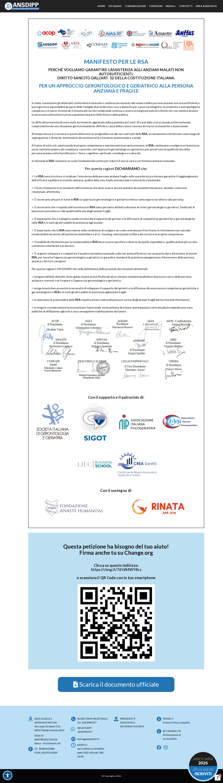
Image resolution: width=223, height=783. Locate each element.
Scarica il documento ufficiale (116, 684)
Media (171, 6)
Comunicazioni (135, 6)
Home (101, 6)
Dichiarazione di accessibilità (172, 736)
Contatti (186, 6)
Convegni (156, 6)
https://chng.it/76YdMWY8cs (116, 569)
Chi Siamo (115, 6)
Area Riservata (206, 6)
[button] (7, 775)
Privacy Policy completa (176, 722)
